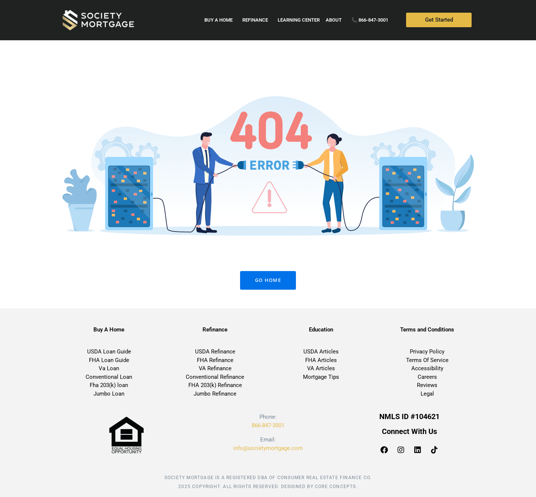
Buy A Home (108, 329)
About (335, 20)
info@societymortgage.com (268, 448)
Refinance (257, 20)
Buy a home (220, 20)
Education (321, 329)
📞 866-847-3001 (369, 20)
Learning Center (299, 20)
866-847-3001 (268, 425)
